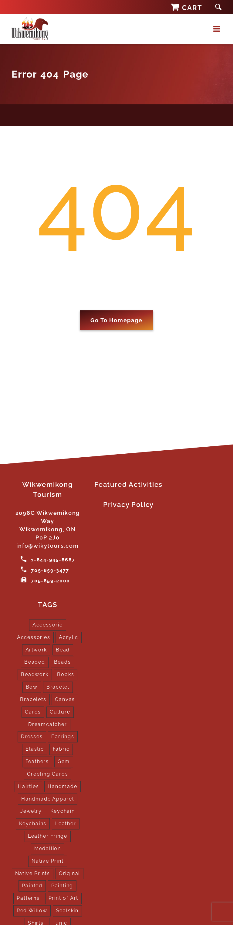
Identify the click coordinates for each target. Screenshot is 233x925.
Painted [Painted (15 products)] (32, 885)
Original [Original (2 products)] (69, 873)
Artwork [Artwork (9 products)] (36, 649)
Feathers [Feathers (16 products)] (37, 761)
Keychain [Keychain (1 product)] (62, 811)
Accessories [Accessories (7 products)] (33, 637)
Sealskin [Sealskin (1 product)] (67, 910)
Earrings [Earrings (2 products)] (62, 736)
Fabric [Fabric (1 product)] (61, 749)
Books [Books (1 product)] (65, 674)
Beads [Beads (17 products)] (62, 662)
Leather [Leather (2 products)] (65, 823)
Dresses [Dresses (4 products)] (32, 736)
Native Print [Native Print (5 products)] (48, 861)
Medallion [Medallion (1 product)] (47, 848)
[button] (218, 7)
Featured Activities (128, 484)
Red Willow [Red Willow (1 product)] (32, 910)
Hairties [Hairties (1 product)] (28, 786)
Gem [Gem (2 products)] (64, 761)
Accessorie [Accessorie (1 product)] (47, 624)
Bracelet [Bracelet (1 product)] (57, 686)
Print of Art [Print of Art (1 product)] (64, 898)
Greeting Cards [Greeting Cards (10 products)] (47, 774)
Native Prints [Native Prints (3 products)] (32, 873)
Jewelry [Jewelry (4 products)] (31, 811)
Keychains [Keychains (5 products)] (32, 823)
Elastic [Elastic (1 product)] (34, 749)
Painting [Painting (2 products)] (62, 885)
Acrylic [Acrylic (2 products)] (68, 637)
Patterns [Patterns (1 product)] (28, 898)
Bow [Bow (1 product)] (32, 686)
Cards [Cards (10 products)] (33, 711)
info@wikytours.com (47, 546)
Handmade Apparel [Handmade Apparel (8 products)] (47, 798)
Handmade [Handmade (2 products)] (62, 786)
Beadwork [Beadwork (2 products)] (34, 674)
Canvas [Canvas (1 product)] (65, 699)
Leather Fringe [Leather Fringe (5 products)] (47, 836)
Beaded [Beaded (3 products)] (34, 662)
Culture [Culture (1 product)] (60, 711)
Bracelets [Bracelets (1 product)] (33, 699)
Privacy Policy (128, 504)
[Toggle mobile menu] (217, 29)
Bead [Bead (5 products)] (63, 649)
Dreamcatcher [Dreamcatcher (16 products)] (47, 724)
